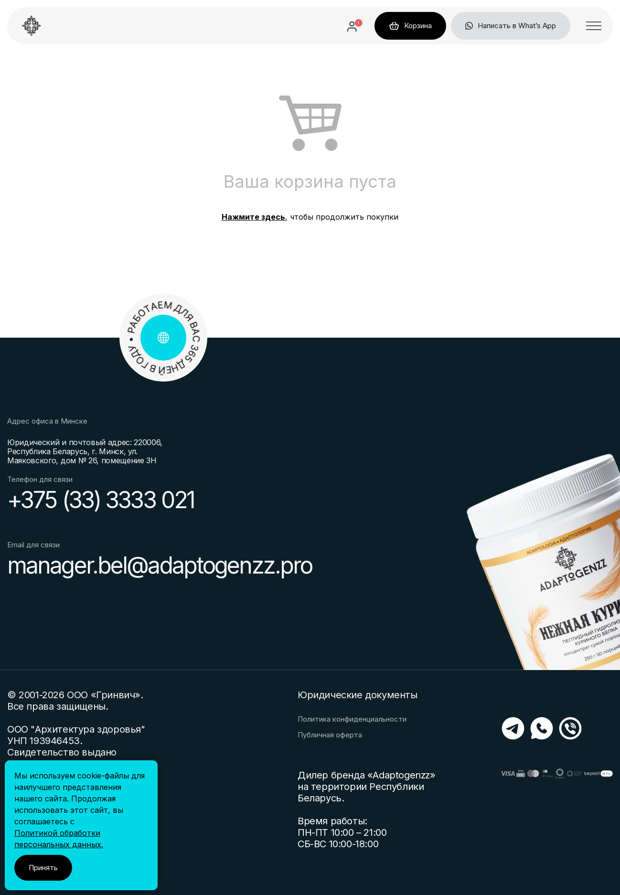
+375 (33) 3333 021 (100, 500)
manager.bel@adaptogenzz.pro (159, 565)
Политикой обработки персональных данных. (58, 838)
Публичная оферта (330, 735)
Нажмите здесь (253, 217)
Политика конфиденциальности (352, 719)
